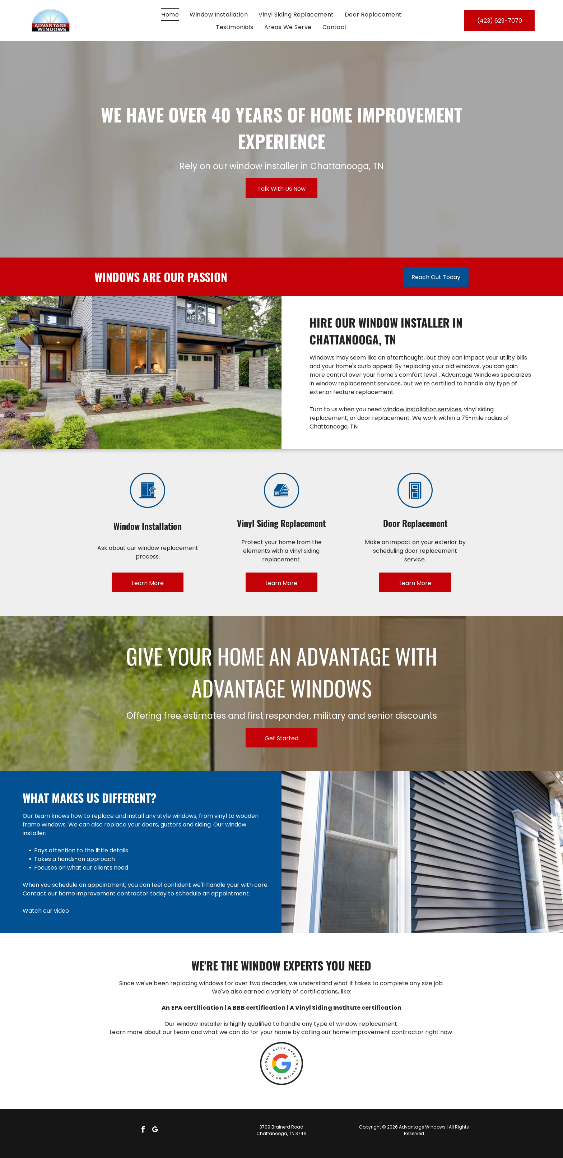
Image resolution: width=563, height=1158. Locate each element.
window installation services (422, 409)
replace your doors (131, 824)
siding (203, 824)
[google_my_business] (155, 1130)
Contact (34, 893)
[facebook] (143, 1130)
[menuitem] (170, 14)
